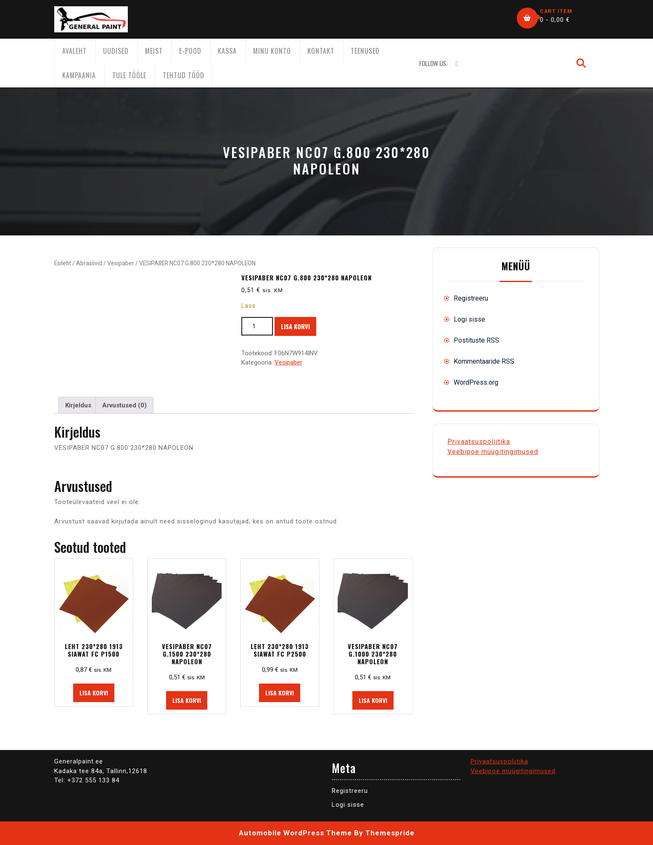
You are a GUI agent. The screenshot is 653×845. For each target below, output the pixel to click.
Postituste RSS (476, 340)
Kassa (227, 51)
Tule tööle (129, 75)
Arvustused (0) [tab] (124, 405)
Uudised (116, 51)
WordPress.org (476, 382)
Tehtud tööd (183, 75)
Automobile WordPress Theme (295, 833)
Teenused (365, 51)
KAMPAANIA (79, 75)
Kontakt (320, 51)
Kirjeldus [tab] (78, 405)
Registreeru (471, 298)
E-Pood (190, 51)
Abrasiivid (89, 263)
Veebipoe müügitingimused (492, 452)
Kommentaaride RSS (484, 361)
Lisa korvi (295, 326)
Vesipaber (120, 263)
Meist (154, 51)
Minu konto (272, 51)
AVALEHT (74, 51)
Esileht (62, 263)
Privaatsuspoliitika (478, 442)
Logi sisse (469, 319)
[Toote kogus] (257, 326)
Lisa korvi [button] (93, 692)
